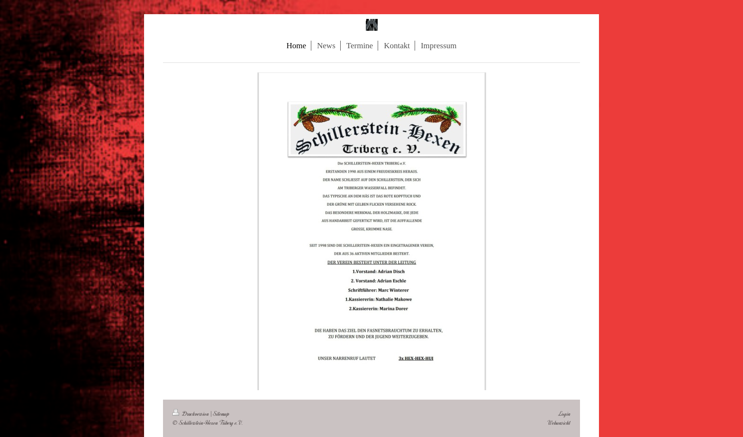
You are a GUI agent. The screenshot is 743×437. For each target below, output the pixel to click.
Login (565, 414)
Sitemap (221, 414)
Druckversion (191, 414)
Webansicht (559, 423)
